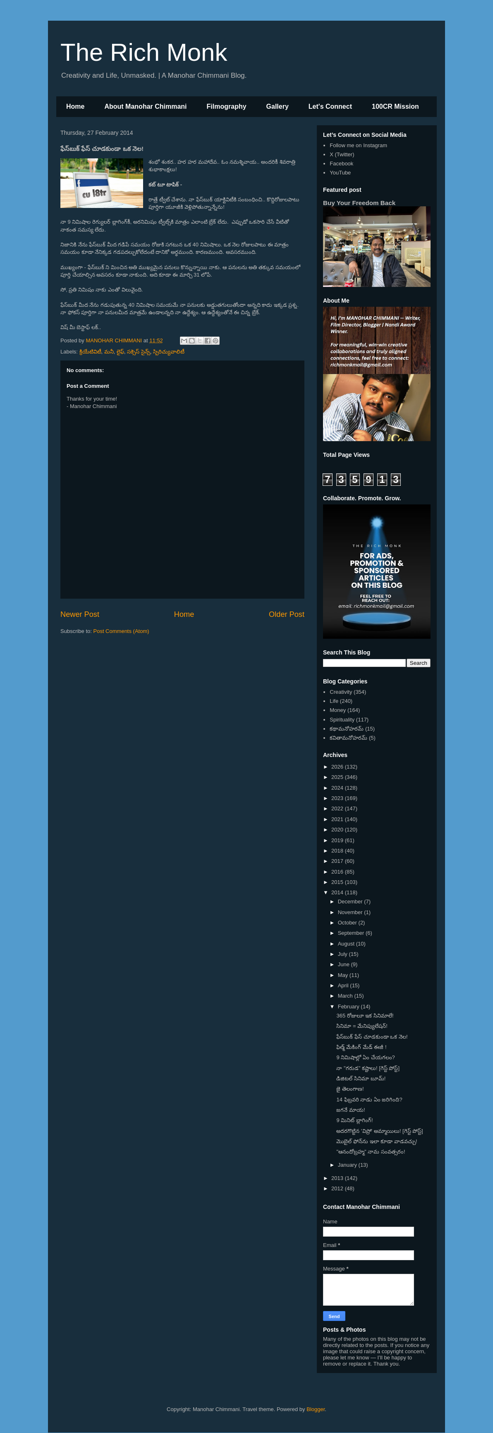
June (344, 964)
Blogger (315, 1409)
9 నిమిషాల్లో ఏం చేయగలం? (365, 1057)
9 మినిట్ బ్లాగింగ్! (354, 1120)
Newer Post (79, 614)
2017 (338, 861)
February (349, 1006)
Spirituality (342, 719)
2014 (338, 892)
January (348, 1165)
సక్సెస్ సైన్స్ (138, 352)
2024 (338, 788)
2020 (338, 829)
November (351, 912)
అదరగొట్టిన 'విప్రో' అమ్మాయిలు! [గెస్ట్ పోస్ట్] (379, 1131)
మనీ (109, 352)
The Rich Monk (143, 52)
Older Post (286, 614)
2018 (338, 851)
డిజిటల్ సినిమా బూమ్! (360, 1078)
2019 (338, 840)
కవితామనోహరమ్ (348, 738)
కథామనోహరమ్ (347, 729)
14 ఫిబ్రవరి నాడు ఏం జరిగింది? (369, 1099)
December (351, 901)
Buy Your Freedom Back (359, 202)
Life (334, 701)
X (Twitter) (342, 154)
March (346, 996)
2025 (338, 777)
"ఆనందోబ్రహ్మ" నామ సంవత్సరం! (370, 1152)
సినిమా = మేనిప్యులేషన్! (361, 1026)
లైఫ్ (120, 352)
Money (338, 710)
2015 (338, 882)
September (352, 933)
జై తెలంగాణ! (350, 1089)
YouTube (340, 173)
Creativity (341, 692)
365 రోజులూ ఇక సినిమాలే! (364, 1016)
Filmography (227, 106)
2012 (338, 1188)
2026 (338, 767)
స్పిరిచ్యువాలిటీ (168, 352)
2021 (338, 819)
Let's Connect (330, 106)
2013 (338, 1178)
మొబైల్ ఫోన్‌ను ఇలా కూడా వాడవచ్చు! (376, 1141)
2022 (338, 808)
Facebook (341, 163)
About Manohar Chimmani (145, 106)
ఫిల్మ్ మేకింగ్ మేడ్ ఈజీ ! (361, 1047)
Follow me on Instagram (358, 145)
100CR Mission (395, 106)
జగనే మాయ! (350, 1110)
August (347, 944)
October (348, 923)
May (343, 975)
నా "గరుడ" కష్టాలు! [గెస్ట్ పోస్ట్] (368, 1068)
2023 (338, 798)
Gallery (277, 106)
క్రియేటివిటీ (90, 352)
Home (75, 106)
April (344, 985)
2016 (338, 872)
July (343, 954)
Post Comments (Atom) (121, 631)
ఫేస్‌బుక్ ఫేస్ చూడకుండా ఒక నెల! (371, 1037)
